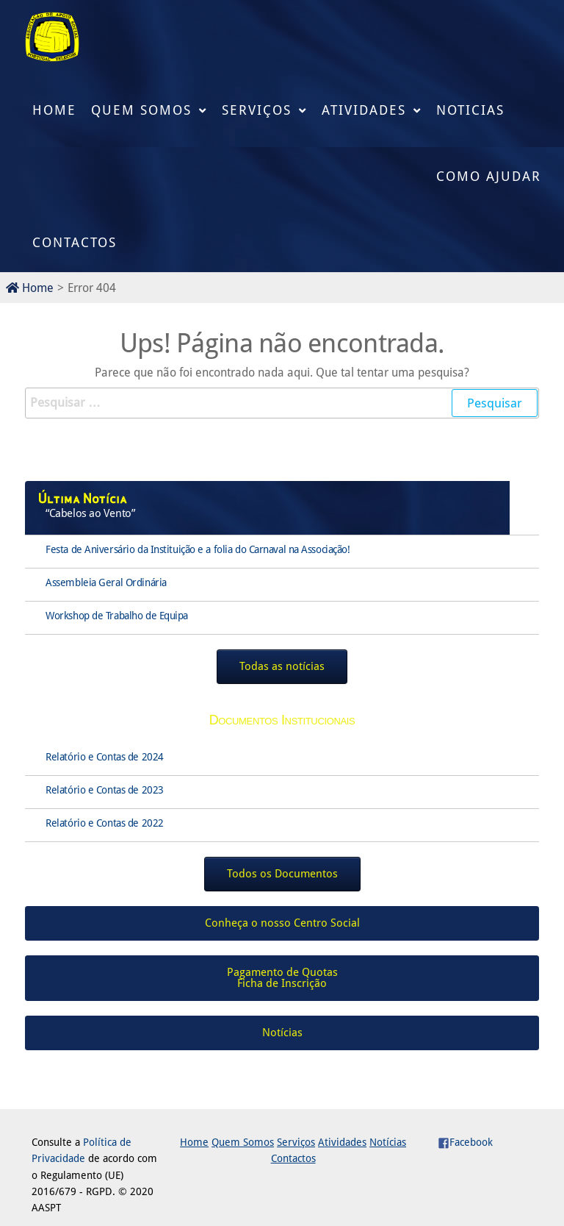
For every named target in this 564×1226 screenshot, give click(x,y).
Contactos (74, 242)
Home (54, 110)
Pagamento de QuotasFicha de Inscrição (282, 978)
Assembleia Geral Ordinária (106, 582)
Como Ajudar (488, 176)
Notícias (387, 1142)
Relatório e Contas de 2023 (105, 790)
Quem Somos (141, 110)
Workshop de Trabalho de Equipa (117, 615)
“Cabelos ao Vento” (90, 513)
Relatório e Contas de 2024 (105, 757)
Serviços (257, 110)
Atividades (364, 110)
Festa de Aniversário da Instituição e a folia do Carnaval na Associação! (198, 549)
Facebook (465, 1142)
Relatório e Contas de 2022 (105, 823)
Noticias (470, 110)
